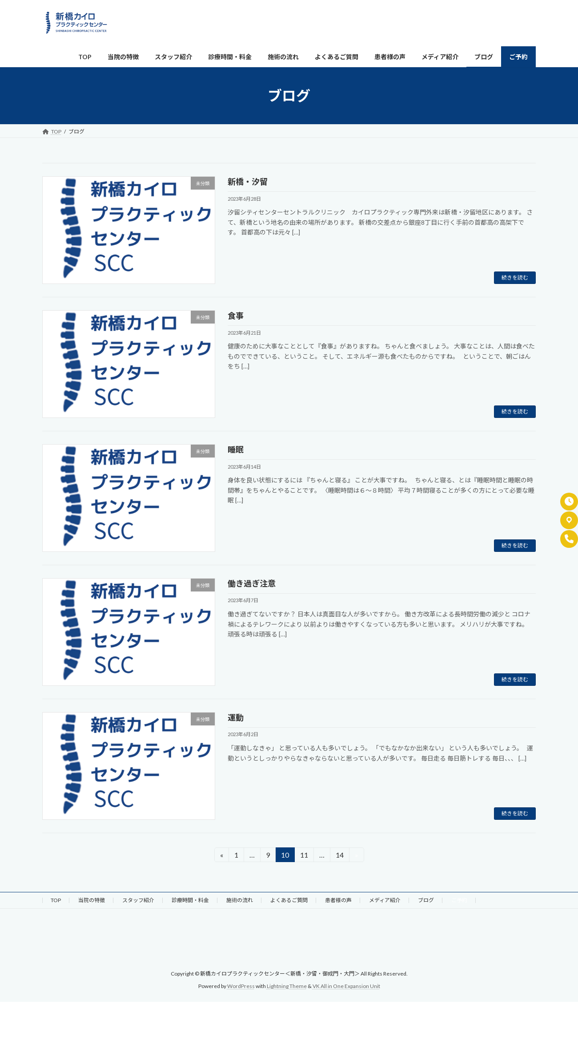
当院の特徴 (91, 900)
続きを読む (515, 277)
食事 (236, 315)
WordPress (241, 986)
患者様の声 (338, 900)
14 (339, 856)
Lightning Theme (287, 986)
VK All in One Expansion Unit (346, 986)
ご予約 (459, 900)
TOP (56, 900)
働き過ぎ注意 (252, 583)
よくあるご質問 (289, 900)
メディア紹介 (385, 900)
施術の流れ (239, 900)
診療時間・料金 (190, 900)
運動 (236, 717)
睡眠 (236, 449)
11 (304, 856)
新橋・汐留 (248, 181)
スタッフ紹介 (138, 900)
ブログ (426, 900)
